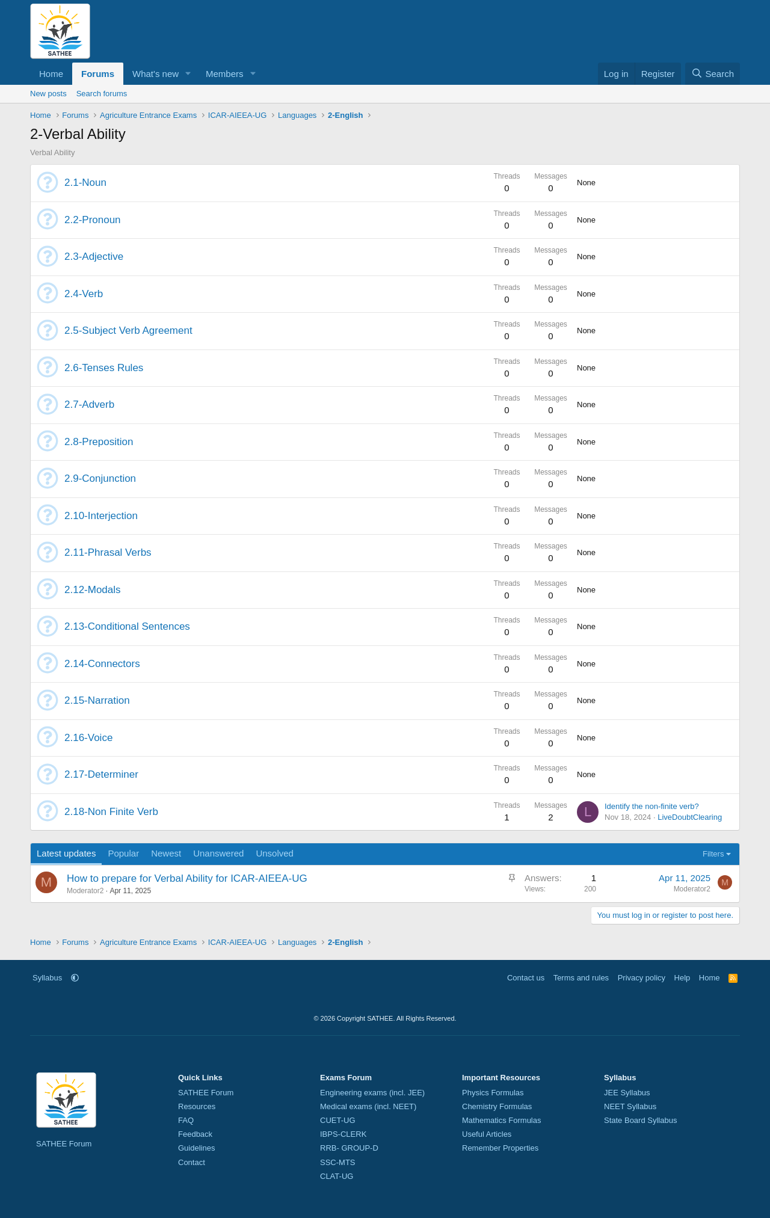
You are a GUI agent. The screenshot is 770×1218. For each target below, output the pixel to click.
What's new (155, 74)
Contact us (525, 977)
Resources (196, 1106)
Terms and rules (581, 977)
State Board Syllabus (640, 1120)
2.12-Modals (92, 589)
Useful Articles (486, 1134)
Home (51, 74)
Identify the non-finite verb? (652, 806)
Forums (97, 74)
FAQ (186, 1120)
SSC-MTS (338, 1162)
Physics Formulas (493, 1092)
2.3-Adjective (93, 256)
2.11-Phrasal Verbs (108, 552)
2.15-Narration (97, 700)
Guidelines (196, 1147)
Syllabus (47, 977)
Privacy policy (641, 977)
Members (225, 74)
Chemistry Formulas (497, 1106)
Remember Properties (500, 1147)
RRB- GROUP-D (349, 1147)
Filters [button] (713, 853)
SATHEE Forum (63, 1143)
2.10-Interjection (101, 515)
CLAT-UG (336, 1176)
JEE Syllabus (627, 1092)
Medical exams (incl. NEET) (368, 1106)
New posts (48, 93)
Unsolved (275, 853)
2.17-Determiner (101, 774)
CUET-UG (338, 1120)
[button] (188, 74)
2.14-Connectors (102, 663)
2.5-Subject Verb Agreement (128, 330)
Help (682, 977)
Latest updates (66, 853)
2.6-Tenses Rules (103, 368)
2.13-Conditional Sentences (127, 626)
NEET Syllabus (630, 1106)
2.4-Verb (83, 294)
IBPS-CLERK (343, 1134)
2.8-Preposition (98, 442)
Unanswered (218, 853)
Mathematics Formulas (501, 1120)
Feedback (195, 1134)
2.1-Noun (85, 182)
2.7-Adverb (89, 404)
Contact (191, 1162)
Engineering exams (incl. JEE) (372, 1092)
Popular (123, 853)
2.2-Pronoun (92, 220)
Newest (166, 853)
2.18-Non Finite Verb (111, 811)
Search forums (102, 93)
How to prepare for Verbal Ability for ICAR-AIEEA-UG (187, 878)
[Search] (712, 74)
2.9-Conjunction (100, 478)
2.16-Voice (88, 737)
